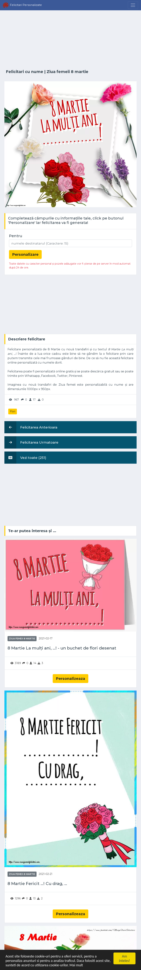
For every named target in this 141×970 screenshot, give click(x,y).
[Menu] (133, 5)
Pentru (15, 236)
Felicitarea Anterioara (30, 427)
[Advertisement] (70, 40)
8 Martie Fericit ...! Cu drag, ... (37, 883)
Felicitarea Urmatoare (31, 442)
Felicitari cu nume (24, 71)
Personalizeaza (70, 678)
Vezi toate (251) (25, 458)
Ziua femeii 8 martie (67, 71)
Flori (12, 411)
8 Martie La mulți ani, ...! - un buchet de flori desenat (62, 648)
